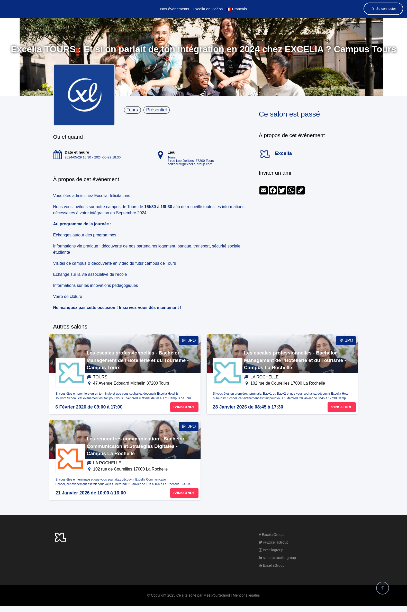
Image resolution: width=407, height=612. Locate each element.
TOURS (100, 377)
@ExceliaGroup (273, 542)
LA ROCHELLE (264, 377)
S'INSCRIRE (184, 407)
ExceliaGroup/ (272, 535)
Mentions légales (246, 595)
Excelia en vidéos (208, 9)
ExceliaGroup (272, 565)
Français (236, 9)
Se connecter (383, 9)
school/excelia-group (277, 558)
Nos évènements (174, 9)
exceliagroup (271, 550)
